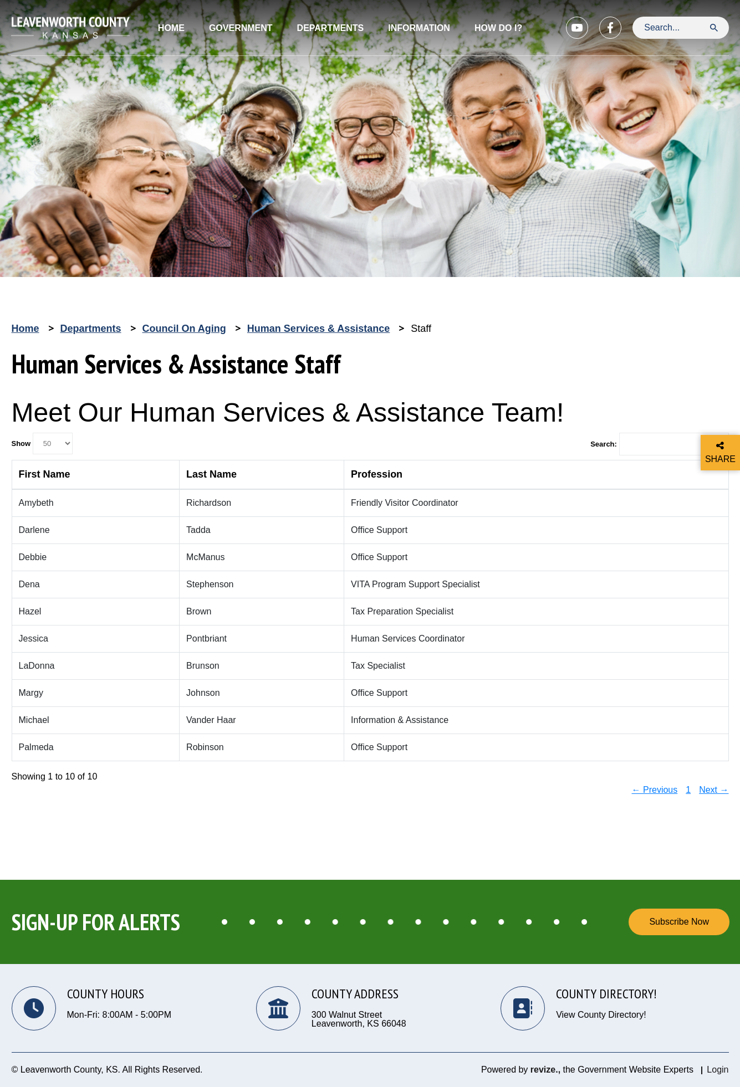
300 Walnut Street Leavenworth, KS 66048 (359, 1019)
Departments (90, 328)
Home (171, 28)
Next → (713, 789)
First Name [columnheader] (44, 474)
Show (42, 443)
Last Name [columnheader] (211, 474)
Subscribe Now (679, 921)
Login (717, 1069)
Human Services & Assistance (318, 328)
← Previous (655, 789)
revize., (545, 1069)
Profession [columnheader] (376, 474)
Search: (659, 444)
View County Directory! (601, 1015)
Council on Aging (184, 328)
